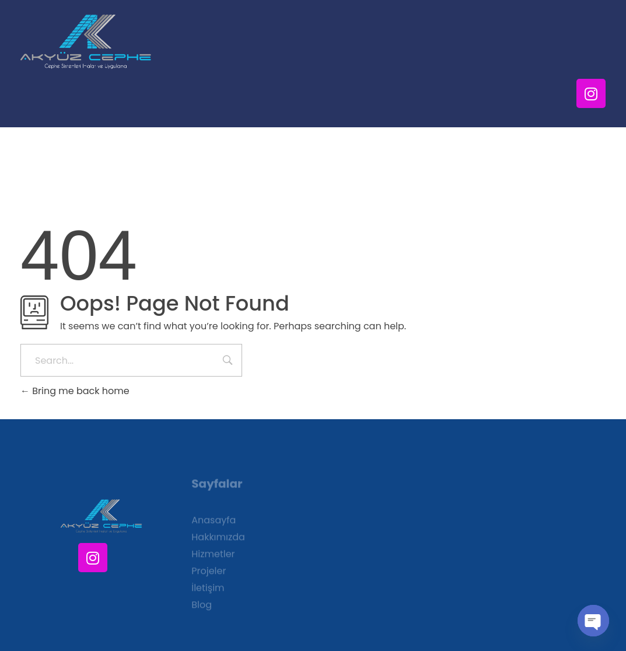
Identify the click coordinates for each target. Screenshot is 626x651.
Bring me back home (75, 391)
